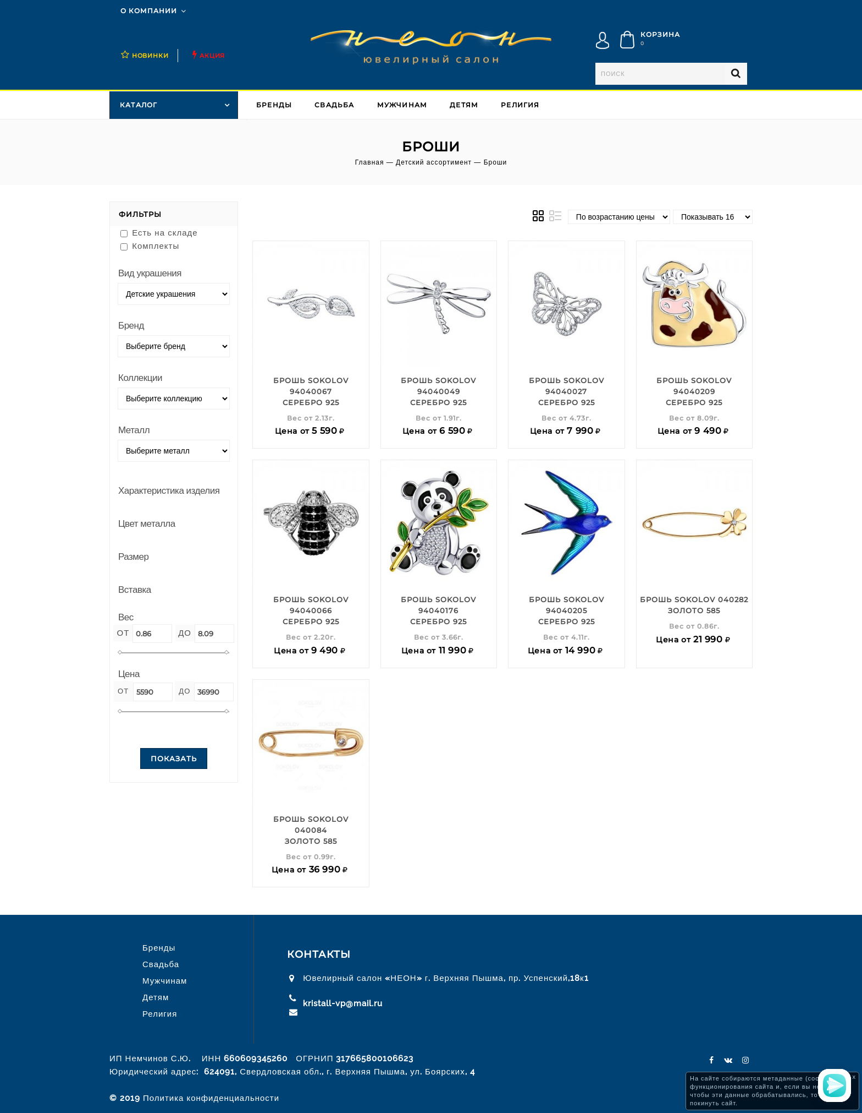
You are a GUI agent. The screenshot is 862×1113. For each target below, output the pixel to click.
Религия (520, 105)
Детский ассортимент (434, 162)
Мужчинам (402, 105)
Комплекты (149, 245)
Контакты (319, 954)
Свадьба (334, 105)
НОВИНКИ (150, 55)
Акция (212, 55)
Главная (369, 162)
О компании (148, 11)
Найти (736, 74)
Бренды (274, 105)
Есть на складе (159, 232)
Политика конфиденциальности (211, 1098)
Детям (464, 105)
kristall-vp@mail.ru (343, 1003)
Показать (174, 758)
